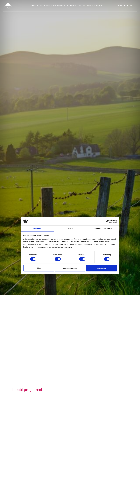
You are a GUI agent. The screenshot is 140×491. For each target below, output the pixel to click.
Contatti (98, 8)
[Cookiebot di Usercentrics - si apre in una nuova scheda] (107, 221)
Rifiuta (38, 268)
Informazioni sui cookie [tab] (103, 228)
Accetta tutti (101, 268)
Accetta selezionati (70, 268)
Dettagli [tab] (70, 228)
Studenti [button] (33, 8)
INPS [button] (90, 8)
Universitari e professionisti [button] (53, 8)
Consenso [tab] (37, 228)
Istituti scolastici (77, 8)
